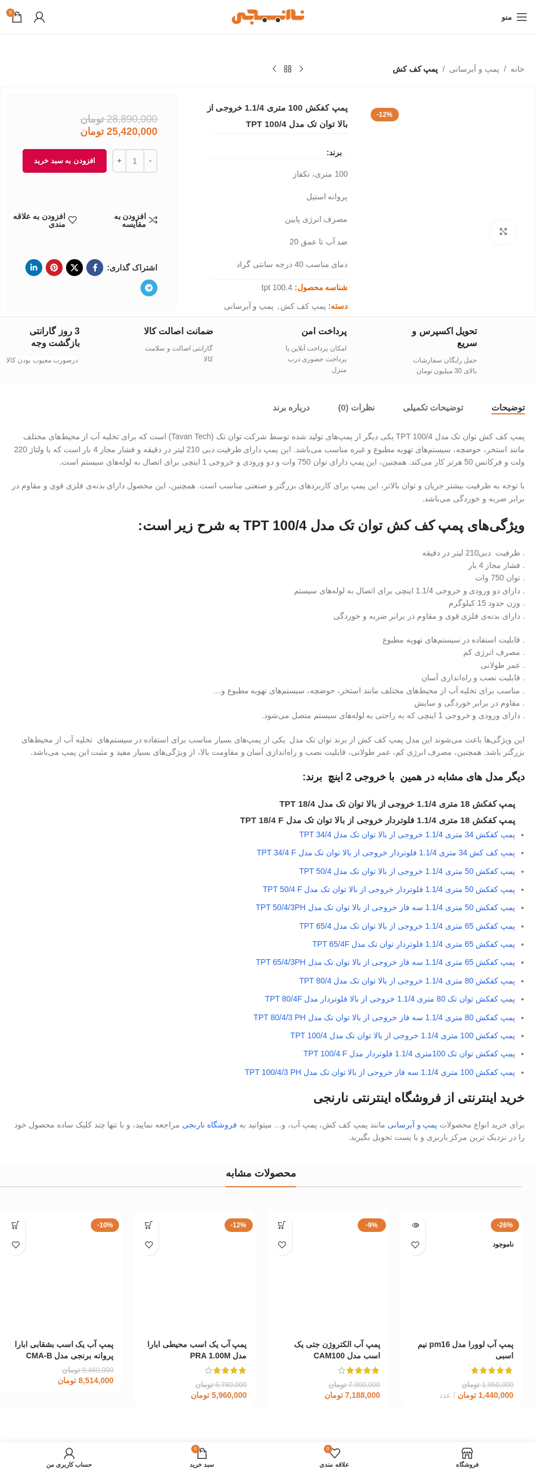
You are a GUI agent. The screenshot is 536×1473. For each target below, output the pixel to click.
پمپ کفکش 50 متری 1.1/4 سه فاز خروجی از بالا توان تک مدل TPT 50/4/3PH (385, 907)
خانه (518, 68)
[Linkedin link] (33, 267)
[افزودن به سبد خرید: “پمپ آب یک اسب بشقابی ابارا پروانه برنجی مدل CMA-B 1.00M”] (15, 1225)
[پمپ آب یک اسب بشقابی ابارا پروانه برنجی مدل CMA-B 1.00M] (61, 1271)
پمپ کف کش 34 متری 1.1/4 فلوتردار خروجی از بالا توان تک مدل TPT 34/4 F (386, 852)
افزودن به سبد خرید (64, 160)
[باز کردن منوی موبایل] (514, 17)
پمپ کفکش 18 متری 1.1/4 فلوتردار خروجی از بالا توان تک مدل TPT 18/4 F (377, 820)
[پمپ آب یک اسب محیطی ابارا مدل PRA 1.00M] (194, 1271)
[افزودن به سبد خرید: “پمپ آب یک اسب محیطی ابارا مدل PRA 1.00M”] (149, 1225)
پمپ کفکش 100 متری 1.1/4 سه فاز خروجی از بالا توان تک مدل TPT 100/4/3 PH (380, 1072)
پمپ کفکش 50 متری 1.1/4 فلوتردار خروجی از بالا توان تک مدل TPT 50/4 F (389, 889)
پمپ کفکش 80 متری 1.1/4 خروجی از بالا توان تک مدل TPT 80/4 (407, 980)
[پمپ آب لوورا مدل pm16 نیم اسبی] (461, 1271)
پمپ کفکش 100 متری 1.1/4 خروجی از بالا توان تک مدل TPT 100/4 (403, 1035)
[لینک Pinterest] (54, 267)
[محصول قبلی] (301, 69)
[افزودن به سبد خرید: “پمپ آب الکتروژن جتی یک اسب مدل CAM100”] (282, 1225)
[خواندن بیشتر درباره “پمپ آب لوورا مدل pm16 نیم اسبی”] (415, 1225)
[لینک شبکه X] (74, 267)
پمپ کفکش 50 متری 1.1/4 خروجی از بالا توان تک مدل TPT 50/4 (407, 871)
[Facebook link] (94, 267)
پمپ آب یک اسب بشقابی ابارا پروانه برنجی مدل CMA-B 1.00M (64, 1355)
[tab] (508, 407)
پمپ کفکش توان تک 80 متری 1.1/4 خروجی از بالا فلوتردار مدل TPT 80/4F (390, 998)
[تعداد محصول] (134, 161)
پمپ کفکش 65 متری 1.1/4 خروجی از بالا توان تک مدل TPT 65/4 (407, 925)
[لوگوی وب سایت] (268, 16)
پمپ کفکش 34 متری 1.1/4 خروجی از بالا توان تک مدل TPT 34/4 (407, 834)
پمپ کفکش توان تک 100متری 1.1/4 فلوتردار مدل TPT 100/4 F (409, 1053)
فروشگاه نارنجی (209, 1124)
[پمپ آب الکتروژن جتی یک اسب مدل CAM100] (328, 1271)
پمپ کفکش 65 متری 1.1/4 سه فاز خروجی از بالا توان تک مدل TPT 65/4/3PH (385, 962)
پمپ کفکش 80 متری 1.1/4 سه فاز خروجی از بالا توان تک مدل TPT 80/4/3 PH (384, 1017)
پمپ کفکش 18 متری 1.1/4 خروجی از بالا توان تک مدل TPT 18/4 (397, 803)
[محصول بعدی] (274, 69)
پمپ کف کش (415, 68)
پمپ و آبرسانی (474, 68)
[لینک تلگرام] (148, 287)
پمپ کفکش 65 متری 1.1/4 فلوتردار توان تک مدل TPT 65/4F (413, 944)
